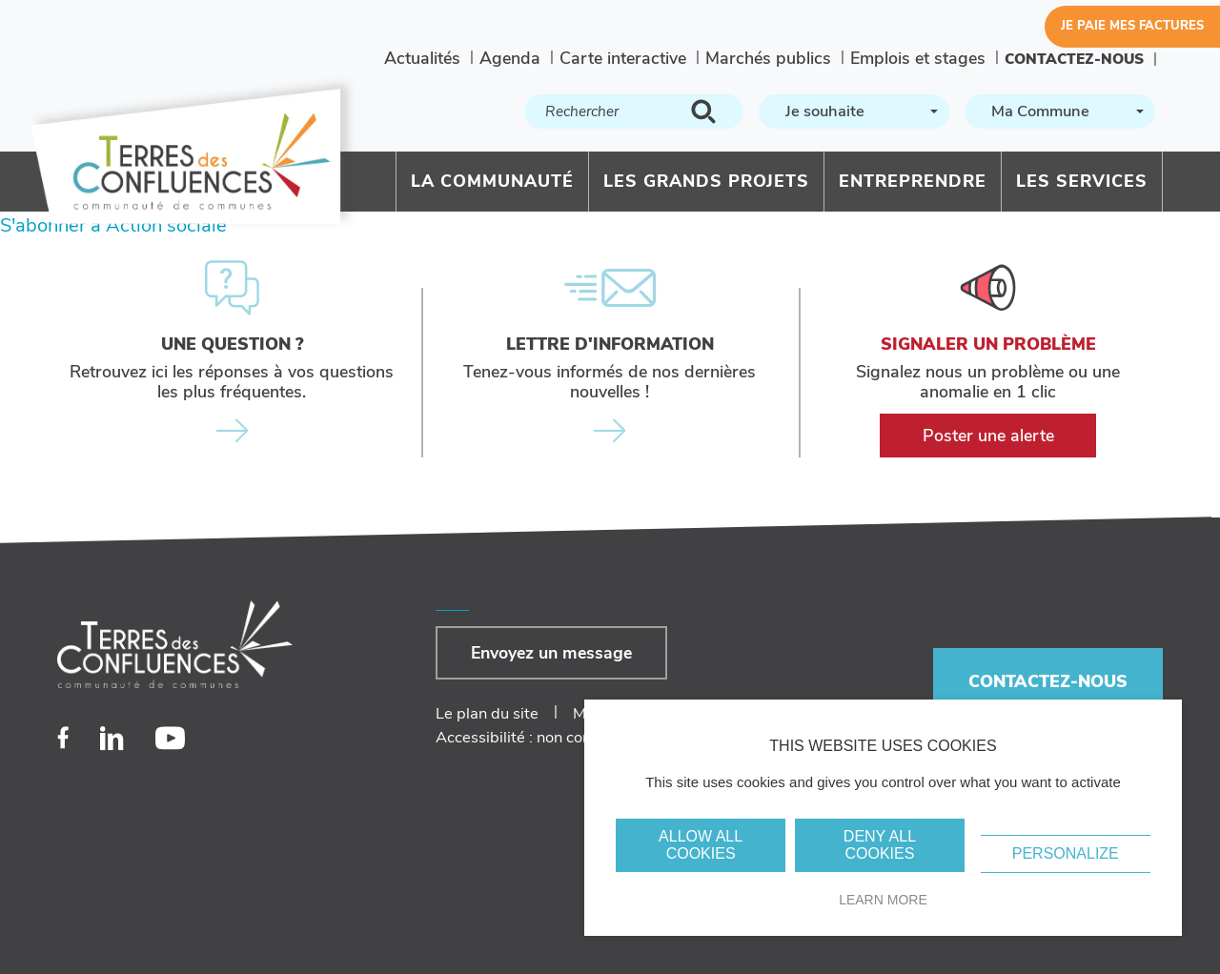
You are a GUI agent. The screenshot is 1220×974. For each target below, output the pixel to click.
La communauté (492, 181)
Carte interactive (622, 58)
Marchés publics (768, 58)
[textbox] (852, 112)
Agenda (509, 58)
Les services (1082, 181)
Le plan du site (487, 713)
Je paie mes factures (1132, 25)
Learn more (883, 899)
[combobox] (854, 111)
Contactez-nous (1074, 59)
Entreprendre (912, 181)
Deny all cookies (880, 845)
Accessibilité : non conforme (534, 737)
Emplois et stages (918, 58)
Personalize (1065, 853)
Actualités (422, 58)
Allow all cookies (700, 845)
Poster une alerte (988, 435)
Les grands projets (706, 181)
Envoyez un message (551, 652)
